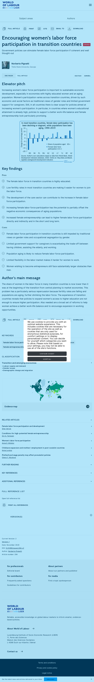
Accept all (47, 359)
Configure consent (47, 354)
